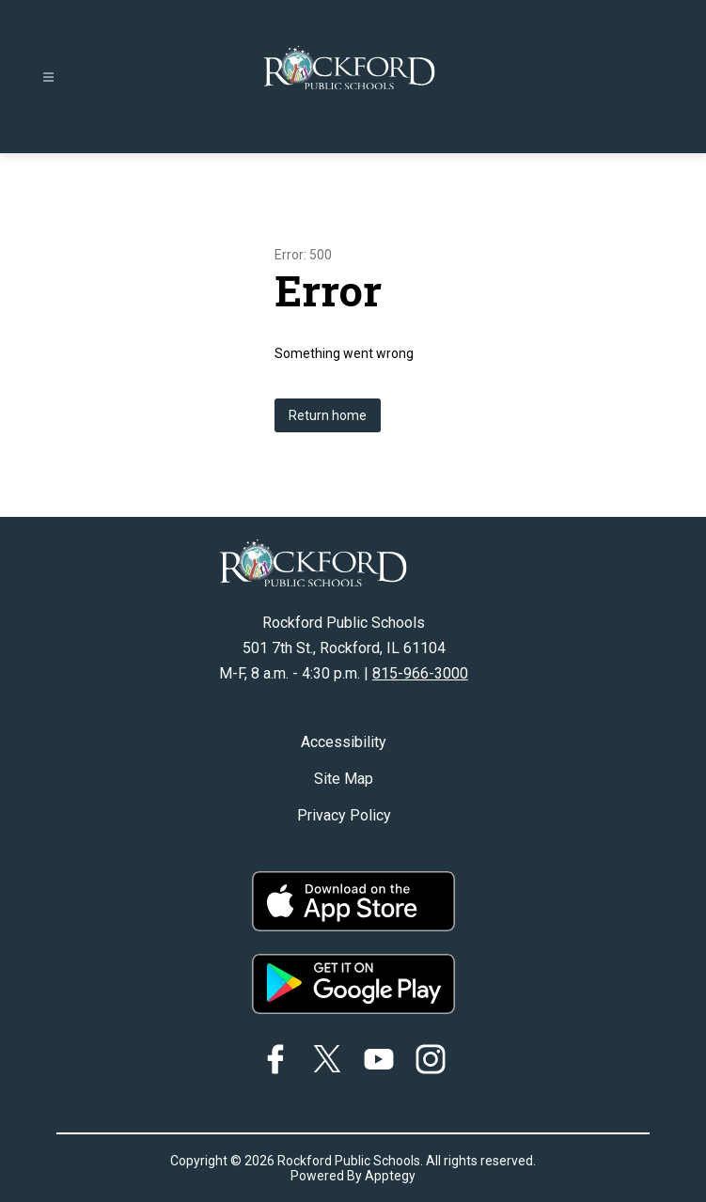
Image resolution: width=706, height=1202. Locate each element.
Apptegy (390, 1175)
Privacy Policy (344, 815)
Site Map (343, 779)
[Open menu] (48, 77)
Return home (328, 415)
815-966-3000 (420, 673)
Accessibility (343, 742)
